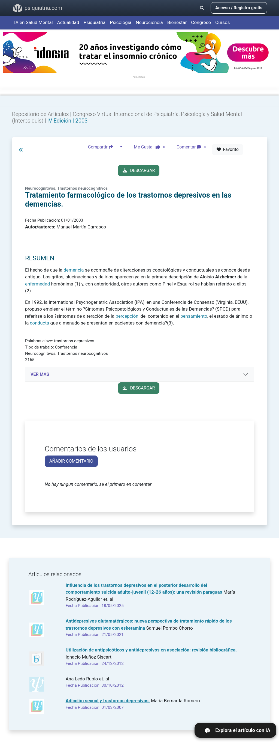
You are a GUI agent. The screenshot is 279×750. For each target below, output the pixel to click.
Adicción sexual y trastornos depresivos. (108, 700)
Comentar (192, 147)
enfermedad (37, 284)
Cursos (222, 22)
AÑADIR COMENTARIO (71, 461)
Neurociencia (149, 22)
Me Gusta (151, 147)
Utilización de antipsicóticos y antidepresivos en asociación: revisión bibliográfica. (151, 650)
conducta (39, 323)
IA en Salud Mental (33, 22)
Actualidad (68, 22)
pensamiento (193, 316)
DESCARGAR (139, 170)
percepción (127, 316)
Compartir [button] (103, 147)
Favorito (228, 149)
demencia (73, 270)
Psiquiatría (94, 22)
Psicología (120, 22)
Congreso (201, 22)
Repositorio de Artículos (40, 114)
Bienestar (177, 22)
